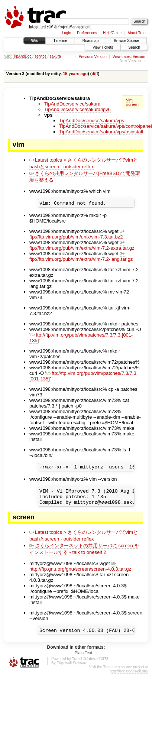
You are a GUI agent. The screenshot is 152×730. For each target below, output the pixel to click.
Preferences (87, 33)
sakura (55, 56)
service (40, 56)
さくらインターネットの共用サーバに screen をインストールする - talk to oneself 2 (84, 554)
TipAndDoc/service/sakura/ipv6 (77, 109)
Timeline (60, 41)
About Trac (136, 33)
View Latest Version (129, 57)
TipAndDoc (22, 56)
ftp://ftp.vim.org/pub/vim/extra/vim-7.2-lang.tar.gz (81, 257)
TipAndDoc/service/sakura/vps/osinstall (101, 131)
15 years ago (75, 73)
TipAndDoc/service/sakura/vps (91, 120)
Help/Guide (112, 33)
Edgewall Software (71, 670)
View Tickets (103, 47)
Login (66, 33)
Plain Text (84, 659)
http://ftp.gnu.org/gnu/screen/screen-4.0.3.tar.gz (80, 571)
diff (95, 73)
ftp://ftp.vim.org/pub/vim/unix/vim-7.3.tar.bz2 (77, 235)
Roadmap (90, 41)
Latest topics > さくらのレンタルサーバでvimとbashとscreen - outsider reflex (83, 163)
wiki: (8, 56)
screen (132, 104)
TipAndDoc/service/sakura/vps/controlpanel (105, 126)
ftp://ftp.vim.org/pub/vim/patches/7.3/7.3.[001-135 (81, 338)
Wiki (34, 41)
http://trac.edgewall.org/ (129, 678)
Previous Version (93, 57)
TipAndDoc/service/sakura (72, 104)
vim (129, 100)
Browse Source (126, 41)
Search (134, 47)
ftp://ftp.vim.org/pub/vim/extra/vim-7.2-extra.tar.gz (81, 246)
